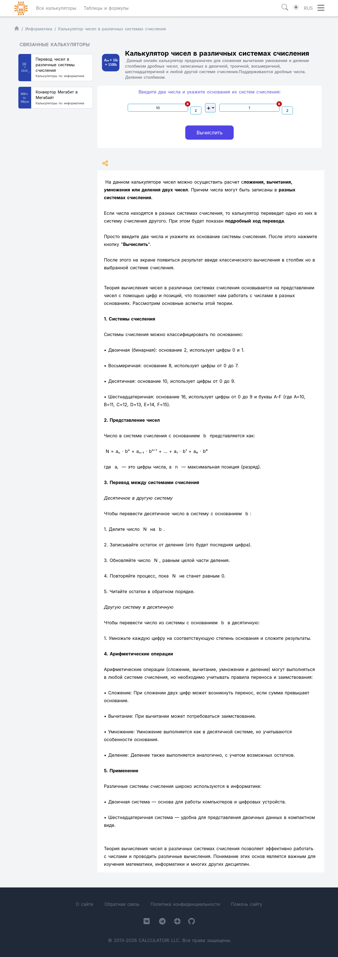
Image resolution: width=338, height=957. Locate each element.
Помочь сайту (246, 904)
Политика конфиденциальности (185, 904)
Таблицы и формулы (106, 8)
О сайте (84, 904)
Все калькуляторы (56, 8)
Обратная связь (121, 904)
